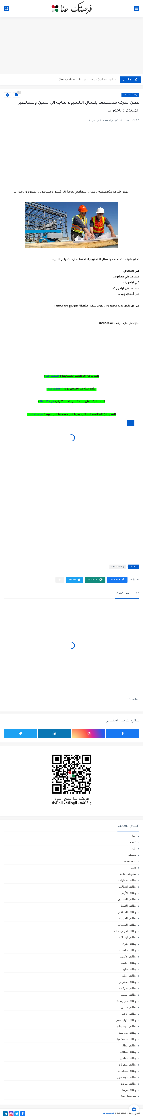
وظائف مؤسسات (126, 1026)
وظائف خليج (129, 969)
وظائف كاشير (128, 1013)
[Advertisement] (71, 45)
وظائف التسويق (127, 899)
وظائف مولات (128, 1083)
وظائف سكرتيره (127, 981)
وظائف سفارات (127, 880)
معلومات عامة (128, 873)
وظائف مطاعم (128, 1051)
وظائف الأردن (128, 892)
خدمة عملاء (129, 861)
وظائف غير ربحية (126, 1001)
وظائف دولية (129, 975)
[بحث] (6, 8)
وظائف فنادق (128, 1007)
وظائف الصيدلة (127, 918)
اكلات (133, 842)
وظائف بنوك (129, 943)
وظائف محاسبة (127, 1032)
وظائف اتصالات (127, 886)
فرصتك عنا (47, 401)
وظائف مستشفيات (125, 1039)
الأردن (133, 848)
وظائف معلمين (127, 1058)
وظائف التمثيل (128, 905)
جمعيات (131, 854)
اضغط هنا (52, 376)
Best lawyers (128, 1096)
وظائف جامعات (127, 950)
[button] (117, 580)
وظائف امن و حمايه (125, 931)
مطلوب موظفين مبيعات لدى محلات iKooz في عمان (87, 79)
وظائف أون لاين (127, 937)
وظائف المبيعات (127, 924)
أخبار (133, 835)
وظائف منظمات (127, 1070)
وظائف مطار (129, 1045)
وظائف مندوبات (127, 1064)
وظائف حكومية (127, 956)
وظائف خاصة (130, 95)
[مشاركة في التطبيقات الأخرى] (59, 580)
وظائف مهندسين (126, 1077)
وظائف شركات (127, 988)
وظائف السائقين (127, 912)
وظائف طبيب (128, 994)
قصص (133, 867)
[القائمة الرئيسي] (136, 8)
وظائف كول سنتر (126, 1020)
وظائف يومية (129, 1089)
